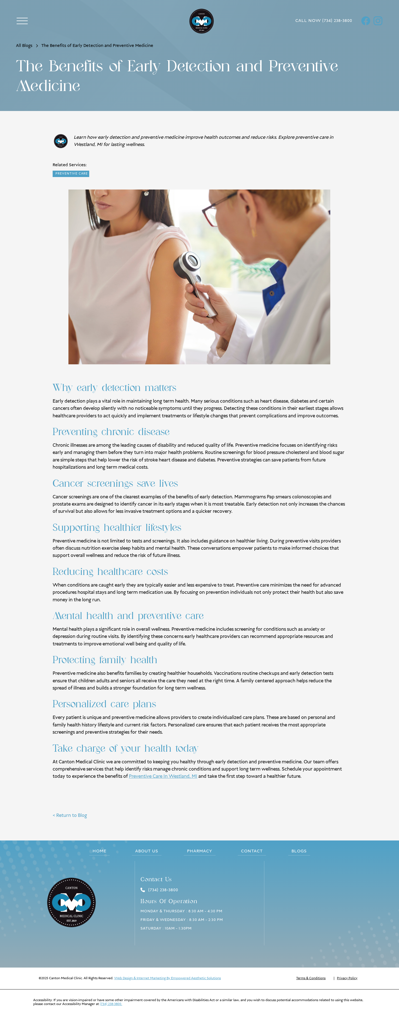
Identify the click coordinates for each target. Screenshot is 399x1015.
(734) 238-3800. (111, 1004)
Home (99, 851)
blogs (299, 851)
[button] (22, 21)
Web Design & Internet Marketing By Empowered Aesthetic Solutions (167, 978)
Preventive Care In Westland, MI (163, 776)
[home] (205, 21)
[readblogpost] (71, 174)
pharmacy (199, 851)
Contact (252, 851)
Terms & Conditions (311, 978)
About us (146, 851)
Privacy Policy (347, 978)
